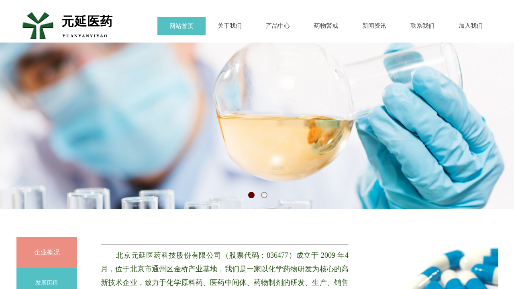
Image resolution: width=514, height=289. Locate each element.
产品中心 (278, 25)
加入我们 (471, 25)
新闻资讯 (374, 25)
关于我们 (230, 25)
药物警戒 (326, 25)
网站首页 (181, 25)
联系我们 (422, 25)
